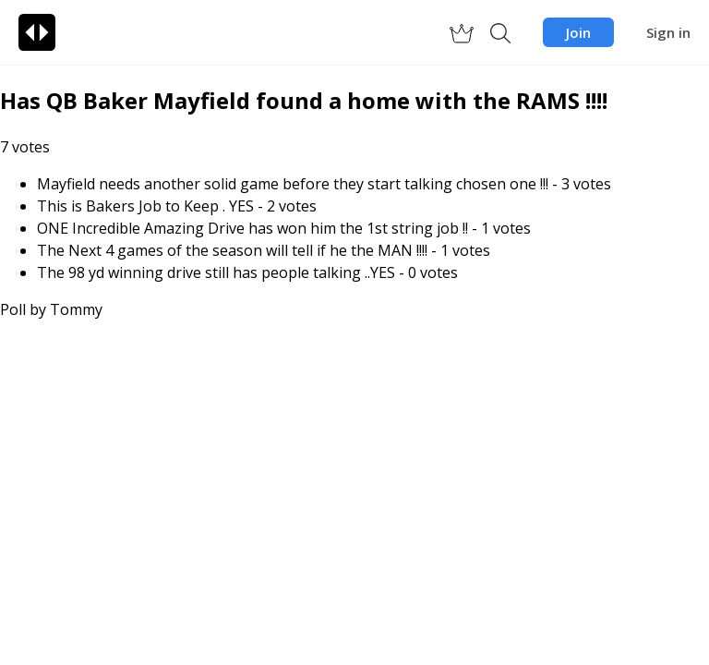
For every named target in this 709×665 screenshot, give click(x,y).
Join (578, 32)
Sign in (668, 32)
